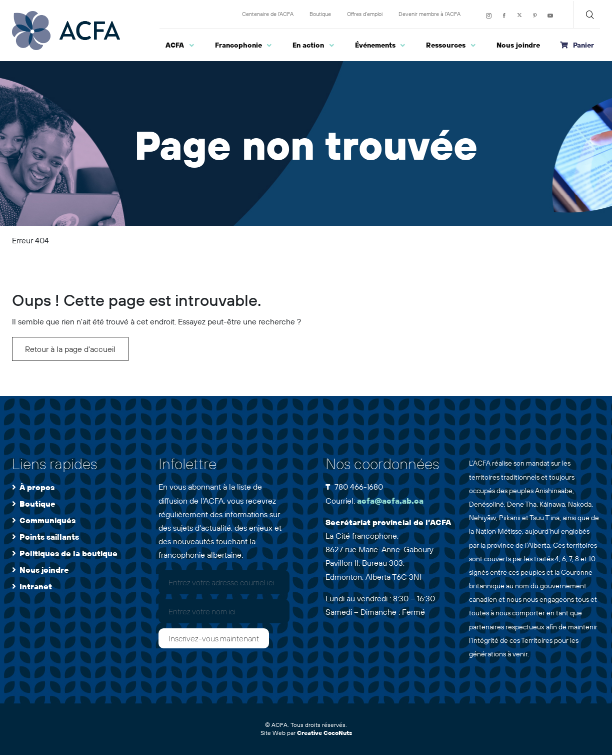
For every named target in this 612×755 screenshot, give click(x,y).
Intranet (36, 586)
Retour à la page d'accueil (70, 349)
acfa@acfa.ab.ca (390, 501)
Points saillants (49, 537)
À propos (37, 487)
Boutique (38, 504)
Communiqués (48, 520)
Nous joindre (44, 570)
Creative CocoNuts (324, 732)
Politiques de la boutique (69, 553)
